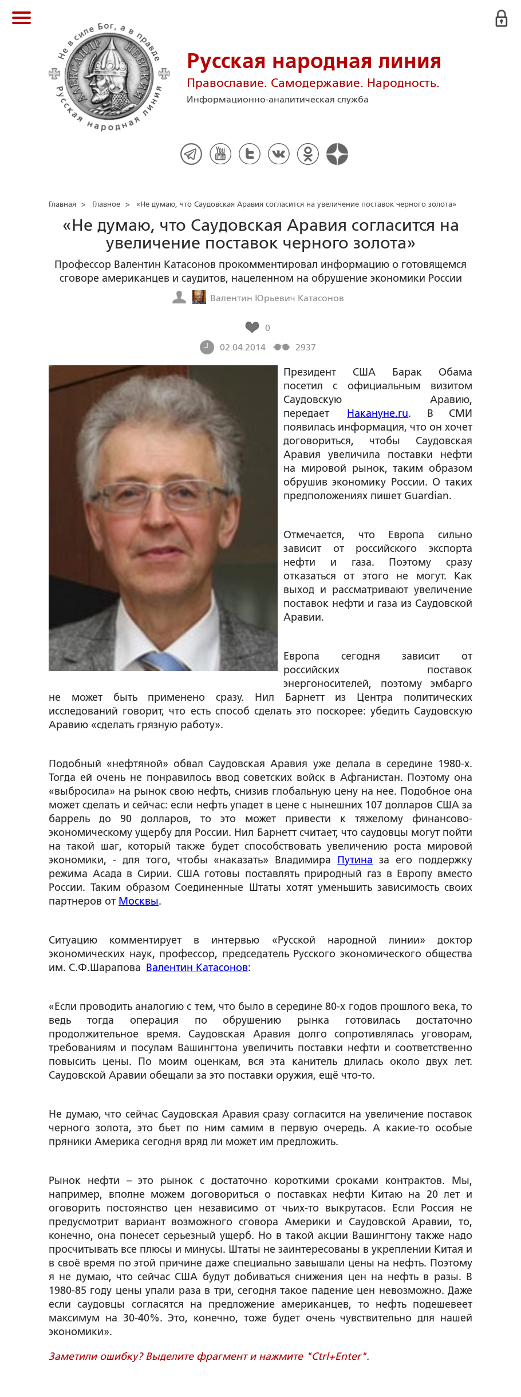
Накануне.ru (377, 413)
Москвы (139, 901)
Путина (355, 860)
